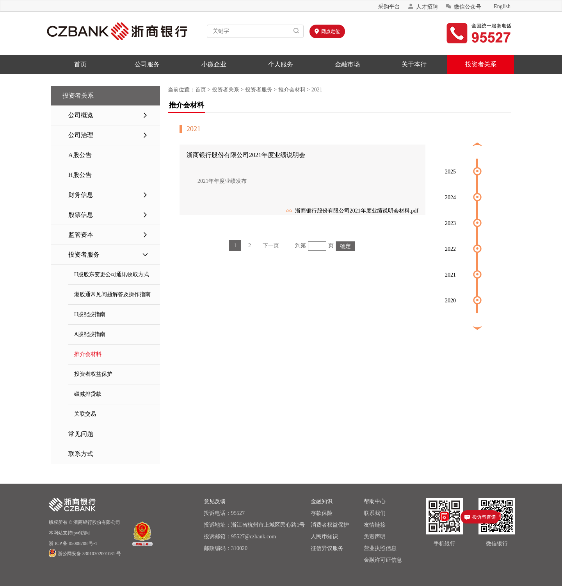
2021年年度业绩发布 (217, 181)
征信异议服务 (327, 548)
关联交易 (85, 414)
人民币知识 (324, 537)
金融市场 (347, 64)
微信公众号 (463, 6)
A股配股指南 (89, 334)
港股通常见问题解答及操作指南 (112, 294)
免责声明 (375, 537)
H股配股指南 (89, 314)
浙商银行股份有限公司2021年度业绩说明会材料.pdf (351, 209)
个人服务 (280, 64)
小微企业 (213, 64)
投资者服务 (108, 254)
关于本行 (414, 64)
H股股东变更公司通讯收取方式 (111, 274)
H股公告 (80, 175)
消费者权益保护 (330, 525)
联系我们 (375, 513)
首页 (80, 64)
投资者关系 (480, 64)
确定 (345, 246)
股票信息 (108, 215)
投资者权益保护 (93, 374)
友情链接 (375, 525)
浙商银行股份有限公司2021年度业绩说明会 (246, 155)
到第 (300, 245)
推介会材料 (87, 354)
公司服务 (147, 64)
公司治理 (108, 135)
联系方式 (80, 453)
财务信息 (108, 195)
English (502, 6)
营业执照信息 (380, 548)
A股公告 (80, 155)
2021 (316, 90)
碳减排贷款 (87, 394)
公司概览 (108, 115)
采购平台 (389, 6)
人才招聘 (422, 6)
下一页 (271, 245)
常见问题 (80, 434)
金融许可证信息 (383, 560)
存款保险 (322, 513)
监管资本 (108, 235)
